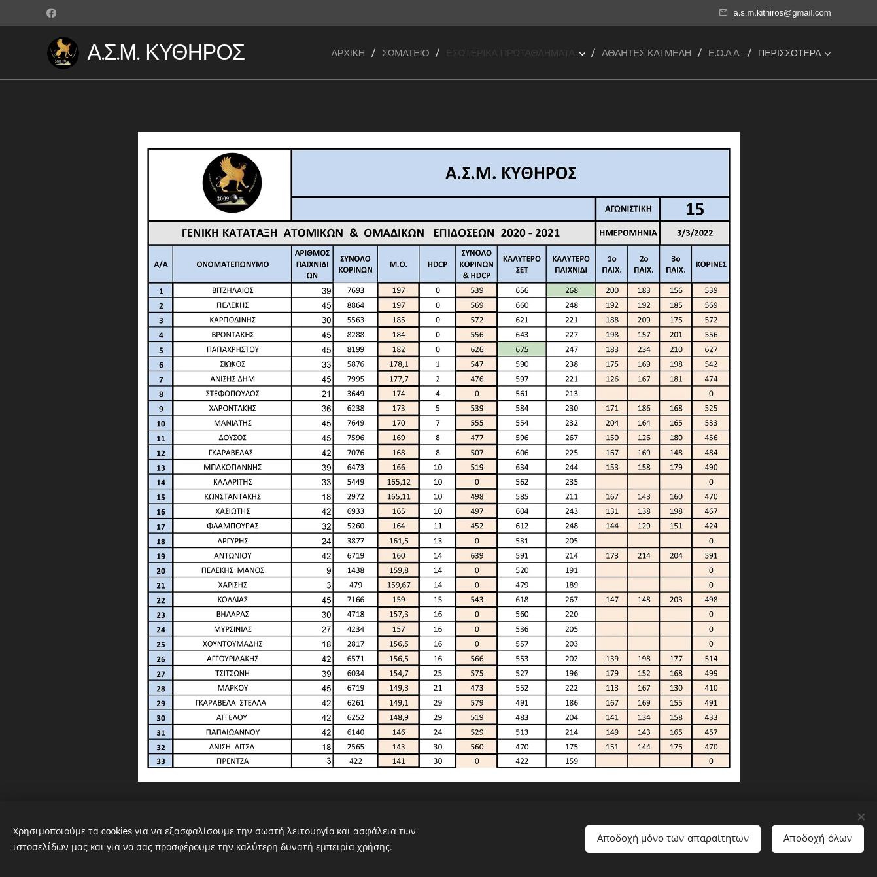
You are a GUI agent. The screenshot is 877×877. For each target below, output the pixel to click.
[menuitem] (352, 53)
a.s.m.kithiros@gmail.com (782, 13)
